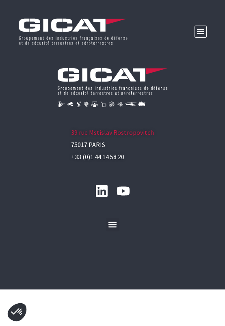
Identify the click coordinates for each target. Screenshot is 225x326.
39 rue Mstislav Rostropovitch (112, 161)
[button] (201, 32)
